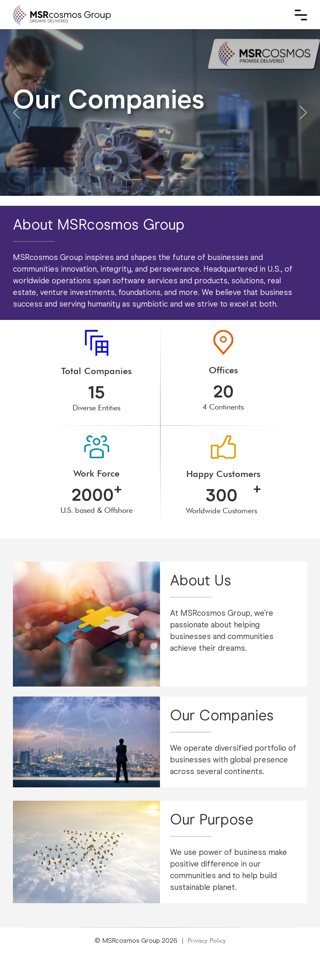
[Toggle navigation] (301, 15)
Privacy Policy (207, 940)
